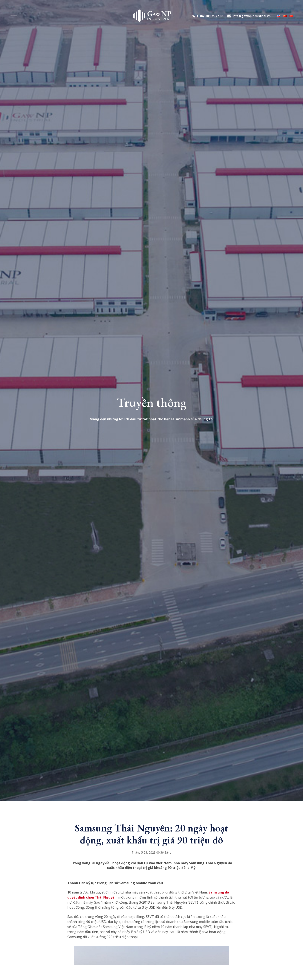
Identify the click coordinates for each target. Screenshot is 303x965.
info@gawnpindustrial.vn (252, 16)
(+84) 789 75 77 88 (210, 16)
